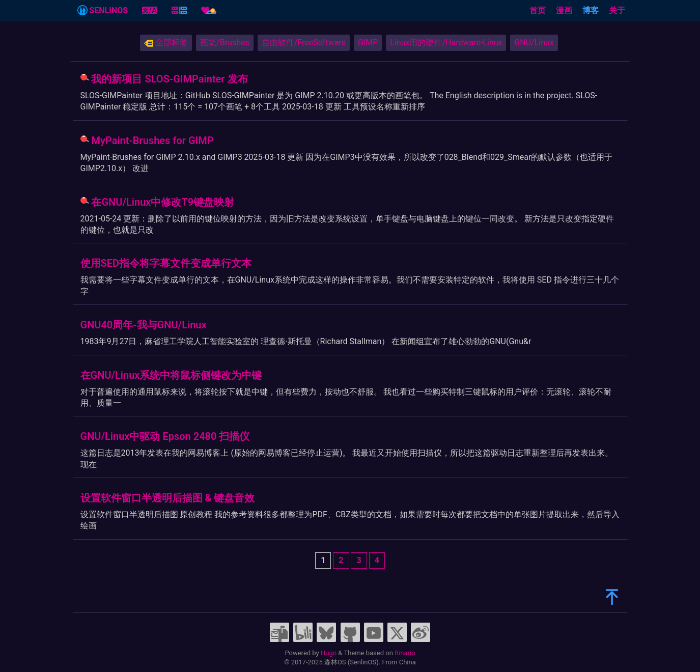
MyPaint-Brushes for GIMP (152, 140)
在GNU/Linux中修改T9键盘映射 (162, 202)
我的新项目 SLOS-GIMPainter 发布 (169, 79)
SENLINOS (102, 10)
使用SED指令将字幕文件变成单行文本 (166, 263)
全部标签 (166, 43)
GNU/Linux (533, 42)
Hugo (329, 653)
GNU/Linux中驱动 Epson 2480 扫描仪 (165, 436)
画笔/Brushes (224, 42)
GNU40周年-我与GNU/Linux (143, 325)
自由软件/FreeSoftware (304, 42)
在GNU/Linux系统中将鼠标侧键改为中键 (171, 375)
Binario (405, 653)
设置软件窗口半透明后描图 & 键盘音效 (167, 498)
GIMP (368, 42)
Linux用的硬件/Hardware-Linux (446, 42)
